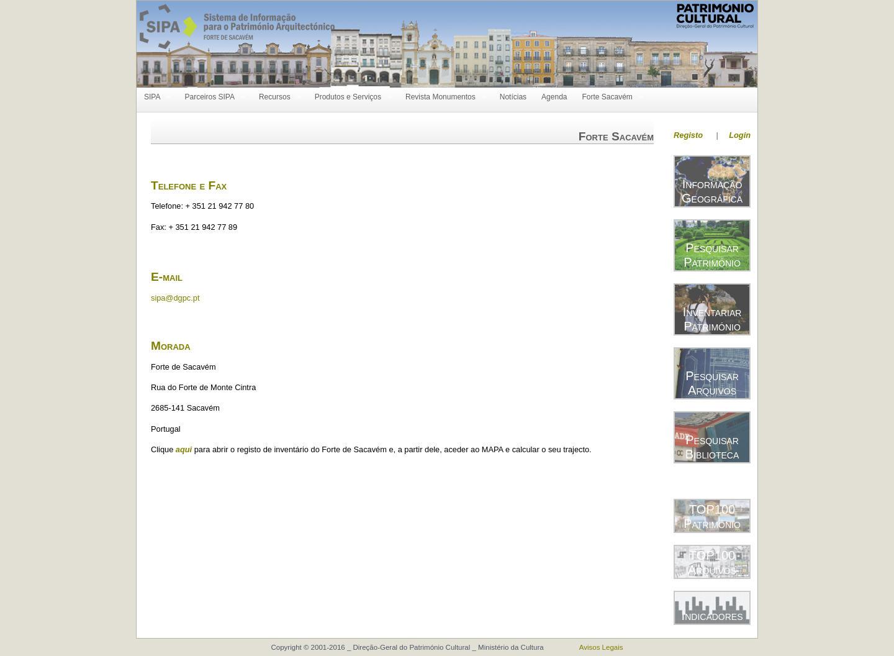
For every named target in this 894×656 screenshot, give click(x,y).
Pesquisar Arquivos (712, 383)
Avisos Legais (601, 647)
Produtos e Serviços (349, 97)
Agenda (554, 97)
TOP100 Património (712, 517)
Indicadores (712, 615)
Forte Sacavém (608, 97)
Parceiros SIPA (211, 97)
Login (740, 135)
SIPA (154, 97)
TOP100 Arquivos (712, 562)
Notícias (513, 97)
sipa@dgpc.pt (175, 298)
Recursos (276, 97)
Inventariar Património (712, 319)
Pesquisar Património (712, 255)
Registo (688, 135)
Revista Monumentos (442, 97)
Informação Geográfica (712, 191)
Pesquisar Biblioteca (712, 447)
